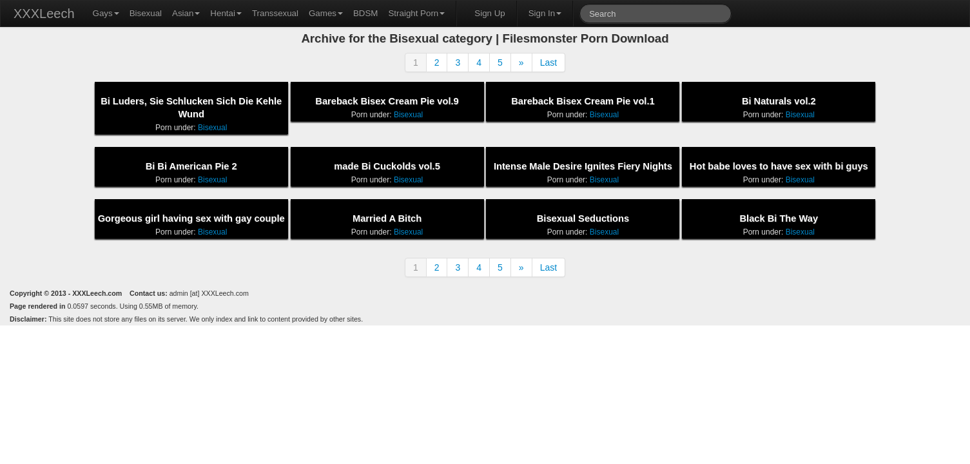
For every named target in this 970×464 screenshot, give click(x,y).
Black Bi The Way (779, 218)
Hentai (226, 13)
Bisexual (146, 13)
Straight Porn (416, 13)
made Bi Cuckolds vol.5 (387, 166)
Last (548, 62)
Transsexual (275, 13)
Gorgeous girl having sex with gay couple (191, 218)
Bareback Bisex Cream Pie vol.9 (386, 101)
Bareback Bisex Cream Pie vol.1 (582, 101)
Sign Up (489, 13)
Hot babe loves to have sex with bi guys (779, 166)
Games (326, 13)
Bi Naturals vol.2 (779, 101)
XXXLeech (44, 13)
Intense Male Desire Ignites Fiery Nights (583, 166)
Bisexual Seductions (583, 218)
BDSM (365, 13)
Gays (106, 13)
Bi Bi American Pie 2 (191, 166)
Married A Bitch (387, 218)
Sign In (545, 13)
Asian (186, 13)
